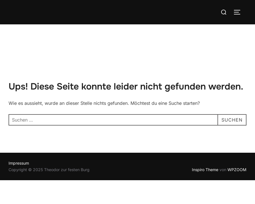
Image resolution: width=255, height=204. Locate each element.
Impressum (19, 138)
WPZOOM (236, 145)
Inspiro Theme (205, 145)
